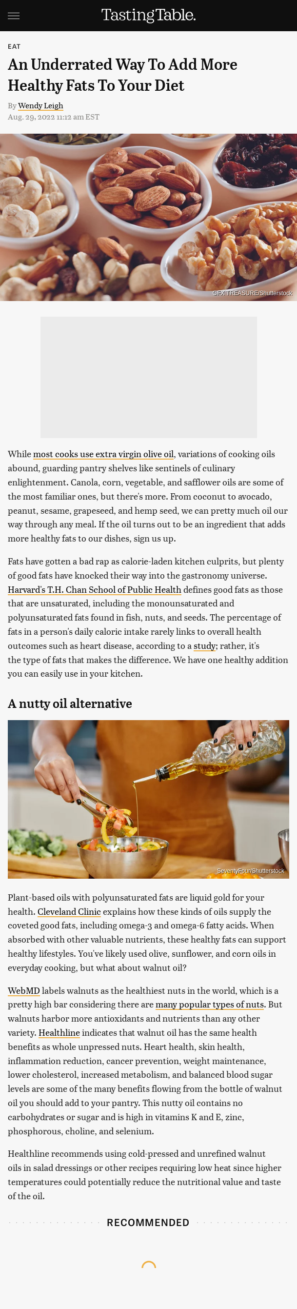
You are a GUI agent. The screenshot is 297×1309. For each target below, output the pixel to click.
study (205, 645)
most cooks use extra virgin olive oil (103, 453)
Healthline (59, 1032)
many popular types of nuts (210, 1004)
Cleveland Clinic (69, 911)
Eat (14, 46)
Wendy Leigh (40, 105)
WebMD (24, 990)
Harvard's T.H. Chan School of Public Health (94, 589)
